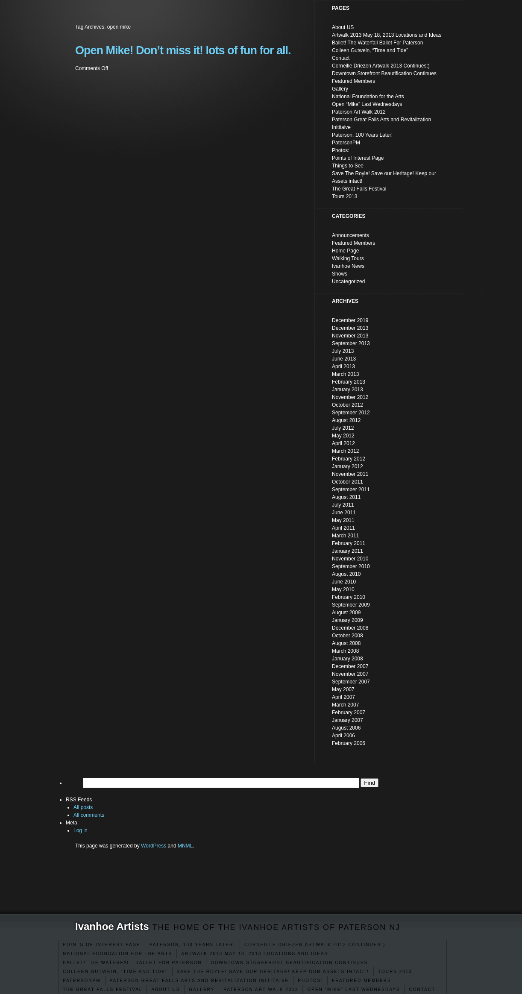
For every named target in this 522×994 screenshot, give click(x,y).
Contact (422, 989)
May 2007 (343, 689)
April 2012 (343, 443)
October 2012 (347, 405)
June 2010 (344, 582)
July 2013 (343, 351)
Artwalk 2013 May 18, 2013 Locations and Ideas (254, 953)
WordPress (153, 846)
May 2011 (343, 520)
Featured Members (361, 980)
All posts (83, 807)
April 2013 (343, 366)
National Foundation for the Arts (117, 953)
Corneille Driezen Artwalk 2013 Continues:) (314, 944)
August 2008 (346, 643)
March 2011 (345, 536)
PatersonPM (82, 980)
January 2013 (347, 390)
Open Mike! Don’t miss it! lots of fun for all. (183, 50)
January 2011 (347, 551)
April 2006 (343, 736)
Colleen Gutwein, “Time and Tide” (115, 971)
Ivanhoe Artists (112, 926)
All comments (88, 815)
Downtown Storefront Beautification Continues (289, 962)
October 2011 (347, 482)
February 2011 (348, 543)
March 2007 (345, 705)
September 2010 (351, 566)
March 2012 (345, 451)
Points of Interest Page (102, 944)
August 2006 (346, 728)
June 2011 (344, 513)
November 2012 (350, 397)
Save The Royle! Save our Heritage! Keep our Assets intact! (273, 971)
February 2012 (348, 459)
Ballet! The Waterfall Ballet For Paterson (132, 962)
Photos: (310, 980)
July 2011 (343, 505)
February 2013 (348, 382)
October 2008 (347, 636)
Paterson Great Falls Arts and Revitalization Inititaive (199, 980)
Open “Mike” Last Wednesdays (353, 989)
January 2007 (347, 720)
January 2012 (347, 466)
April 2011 (343, 528)
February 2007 (348, 712)
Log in (80, 830)
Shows (339, 274)
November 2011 (350, 474)
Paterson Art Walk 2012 (260, 989)
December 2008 (350, 628)
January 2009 (347, 620)
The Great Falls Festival (102, 989)
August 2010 (346, 574)
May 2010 (343, 589)
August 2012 (346, 420)
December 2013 (350, 328)
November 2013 (350, 336)
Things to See (348, 166)
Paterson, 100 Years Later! (192, 944)
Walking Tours (348, 258)
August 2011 (346, 497)
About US (165, 989)
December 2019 (350, 320)
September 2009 (351, 605)
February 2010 (348, 597)
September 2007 (351, 682)
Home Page (345, 251)
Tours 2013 (395, 971)
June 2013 (344, 359)
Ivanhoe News (348, 266)
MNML (185, 846)
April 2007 (343, 697)
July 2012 (343, 428)
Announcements (350, 235)
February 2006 (348, 743)
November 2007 (350, 674)
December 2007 (350, 666)
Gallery (201, 989)
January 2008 (347, 659)
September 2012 (351, 413)
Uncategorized (348, 281)
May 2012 (343, 436)
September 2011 (351, 490)
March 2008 (345, 651)
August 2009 (346, 613)
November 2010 (350, 559)
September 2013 (351, 343)
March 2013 (345, 374)
